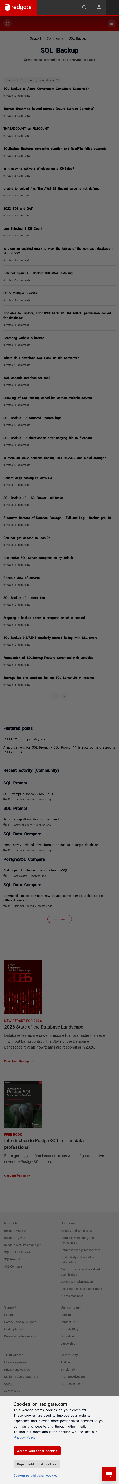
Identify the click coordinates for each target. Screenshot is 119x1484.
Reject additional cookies (36, 1464)
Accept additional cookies (37, 1450)
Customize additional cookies (36, 1475)
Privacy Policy (24, 1437)
